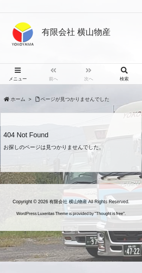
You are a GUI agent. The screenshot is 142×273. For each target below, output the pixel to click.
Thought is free (109, 213)
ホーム (18, 99)
